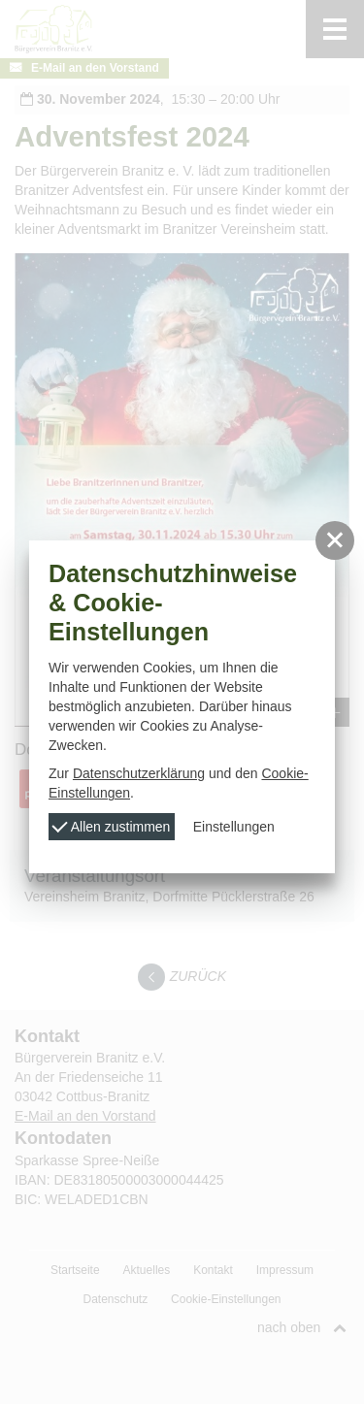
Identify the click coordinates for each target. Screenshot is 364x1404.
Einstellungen (234, 826)
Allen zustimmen (111, 825)
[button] (334, 540)
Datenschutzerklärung (139, 773)
